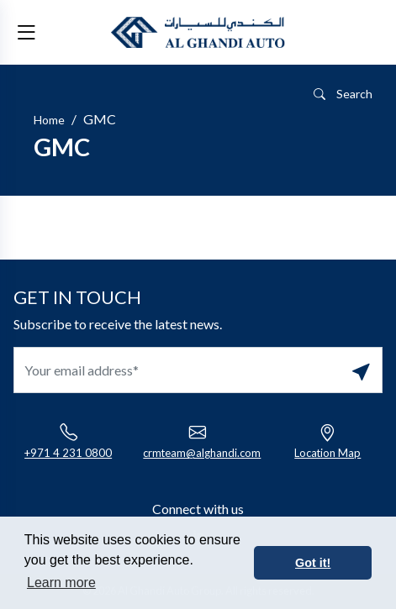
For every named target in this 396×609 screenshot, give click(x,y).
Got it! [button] (312, 563)
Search (343, 94)
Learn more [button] (61, 582)
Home (49, 120)
